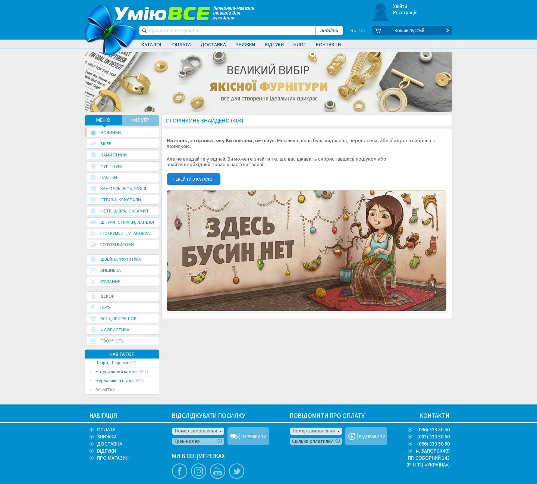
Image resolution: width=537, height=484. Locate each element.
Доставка (213, 45)
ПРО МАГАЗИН (113, 458)
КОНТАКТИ (435, 416)
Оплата (181, 45)
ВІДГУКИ (106, 451)
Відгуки (274, 45)
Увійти (400, 6)
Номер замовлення (196, 431)
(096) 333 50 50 (433, 429)
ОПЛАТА (106, 429)
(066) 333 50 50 (433, 444)
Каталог (152, 45)
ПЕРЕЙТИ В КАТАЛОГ (194, 179)
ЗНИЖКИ (106, 437)
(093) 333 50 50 (433, 437)
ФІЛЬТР (140, 120)
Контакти (328, 45)
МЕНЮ (103, 120)
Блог (299, 45)
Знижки (245, 45)
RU (354, 30)
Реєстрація (405, 12)
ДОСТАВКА (109, 444)
